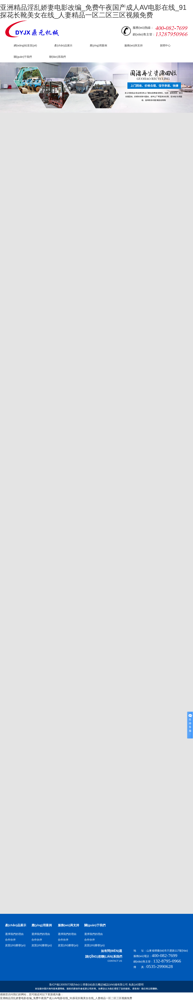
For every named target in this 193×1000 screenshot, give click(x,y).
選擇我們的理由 (14, 934)
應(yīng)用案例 (41, 925)
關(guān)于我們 (95, 925)
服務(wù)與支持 (68, 925)
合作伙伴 (10, 939)
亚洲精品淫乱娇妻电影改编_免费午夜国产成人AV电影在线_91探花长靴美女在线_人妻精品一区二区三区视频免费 (93, 11)
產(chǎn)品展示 (15, 925)
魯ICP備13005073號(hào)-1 (65, 984)
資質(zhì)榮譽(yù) (15, 945)
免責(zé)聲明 (136, 984)
